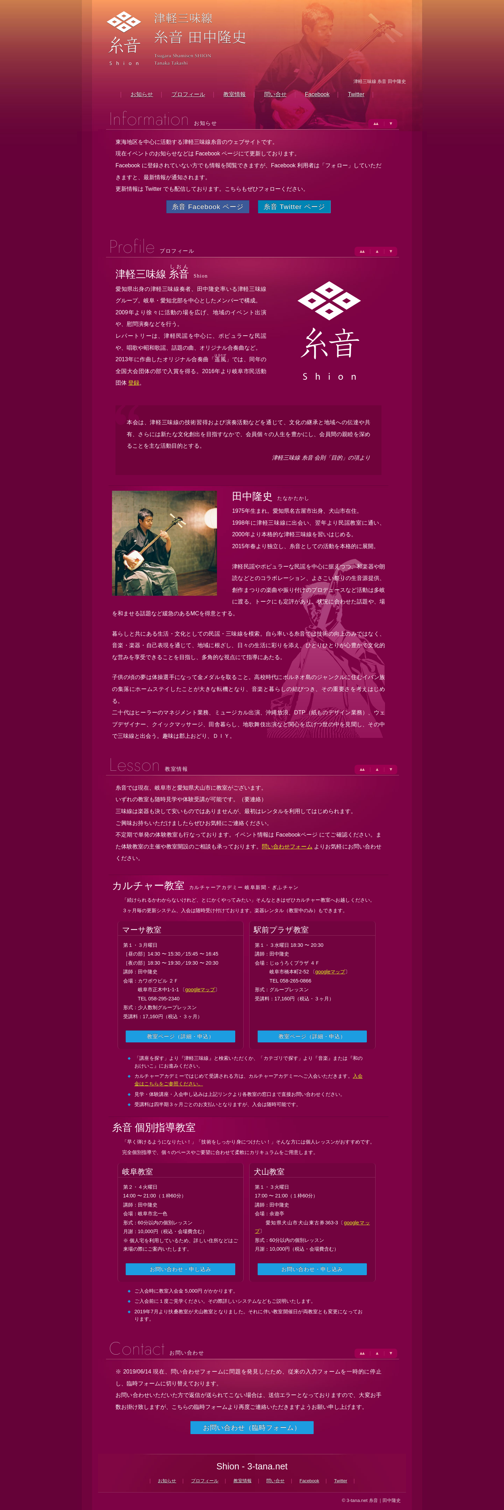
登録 (133, 383)
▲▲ (375, 123)
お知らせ (142, 94)
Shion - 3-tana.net (251, 1466)
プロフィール (188, 94)
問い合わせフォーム (287, 847)
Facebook (317, 94)
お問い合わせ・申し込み (180, 1269)
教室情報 (234, 94)
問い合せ (275, 94)
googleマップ (200, 989)
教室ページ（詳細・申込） (180, 1036)
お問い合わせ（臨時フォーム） (252, 1427)
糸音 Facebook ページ (208, 206)
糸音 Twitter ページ (294, 206)
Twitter (356, 94)
